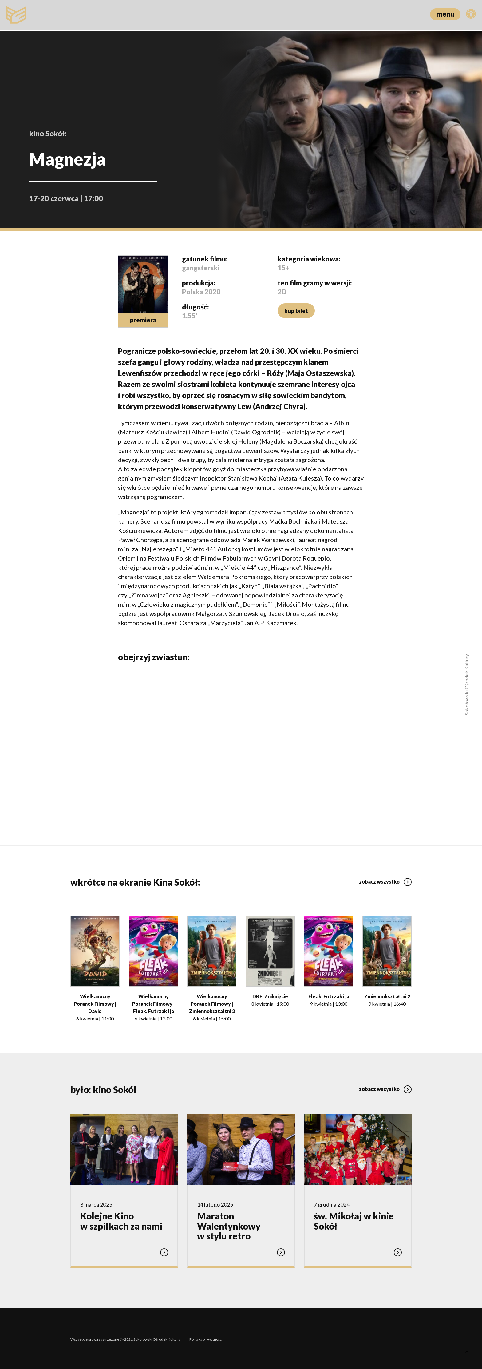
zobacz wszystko (385, 879)
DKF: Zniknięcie (270, 996)
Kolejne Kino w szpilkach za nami (121, 1220)
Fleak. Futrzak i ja (328, 996)
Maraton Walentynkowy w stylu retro (228, 1225)
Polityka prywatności (206, 1337)
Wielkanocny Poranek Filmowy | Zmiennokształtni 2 (212, 1003)
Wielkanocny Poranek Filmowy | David (95, 1003)
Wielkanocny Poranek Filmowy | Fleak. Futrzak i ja (153, 1003)
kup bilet (295, 310)
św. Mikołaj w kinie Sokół (354, 1220)
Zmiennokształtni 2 (387, 996)
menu (445, 13)
